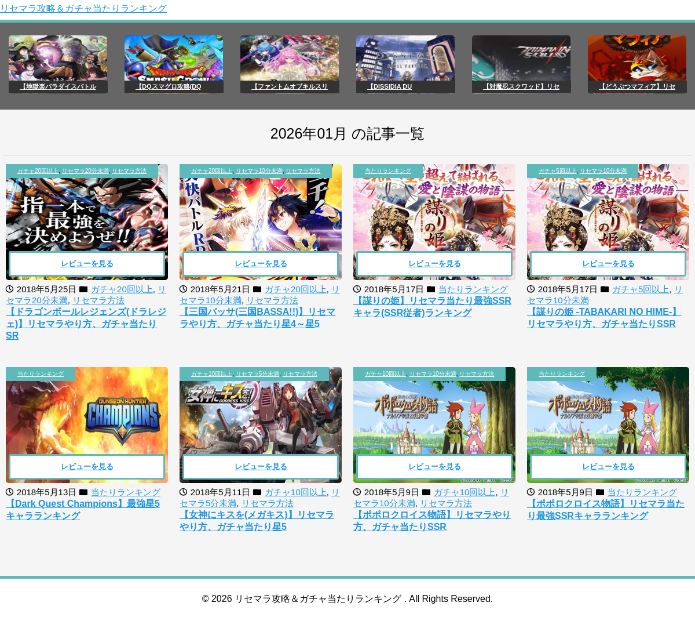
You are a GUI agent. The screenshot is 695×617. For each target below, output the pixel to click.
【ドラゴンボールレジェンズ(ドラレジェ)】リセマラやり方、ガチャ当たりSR (86, 323)
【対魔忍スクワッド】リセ (521, 86)
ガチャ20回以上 (37, 171)
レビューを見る (87, 263)
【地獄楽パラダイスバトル (58, 86)
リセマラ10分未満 (259, 171)
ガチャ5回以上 (558, 171)
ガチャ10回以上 (211, 374)
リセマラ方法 (129, 171)
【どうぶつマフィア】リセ (637, 86)
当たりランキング (388, 171)
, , (82, 171)
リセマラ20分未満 (85, 171)
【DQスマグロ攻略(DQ (169, 86)
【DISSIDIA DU (389, 86)
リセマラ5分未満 (258, 374)
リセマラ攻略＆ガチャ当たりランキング (83, 8)
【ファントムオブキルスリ (289, 86)
